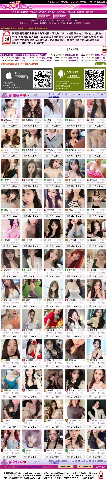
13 (76, 94)
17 (87, 94)
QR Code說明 (100, 64)
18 (90, 94)
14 (79, 94)
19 (93, 94)
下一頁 (100, 94)
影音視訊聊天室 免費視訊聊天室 (30, 467)
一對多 (39, 240)
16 (84, 94)
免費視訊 (17, 120)
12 (73, 94)
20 (95, 94)
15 (82, 94)
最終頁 (56, 97)
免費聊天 (38, 120)
